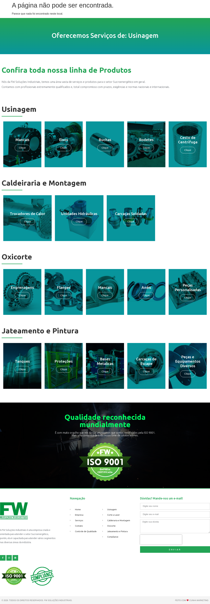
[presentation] (161, 540)
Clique (146, 147)
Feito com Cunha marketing (191, 600)
